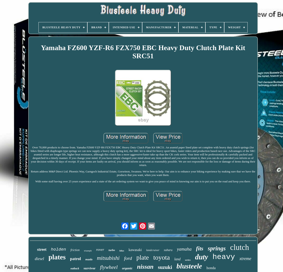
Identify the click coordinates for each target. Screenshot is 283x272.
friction (75, 250)
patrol (75, 258)
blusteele (189, 266)
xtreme (245, 258)
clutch (239, 247)
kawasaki (135, 250)
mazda (88, 259)
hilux (121, 250)
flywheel (109, 267)
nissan (145, 266)
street (42, 249)
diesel (39, 259)
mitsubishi (108, 258)
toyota (161, 257)
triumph (88, 250)
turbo (112, 250)
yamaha (184, 249)
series (188, 260)
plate (142, 257)
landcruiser (152, 250)
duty (201, 257)
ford (128, 258)
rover (100, 249)
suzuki (165, 267)
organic (127, 268)
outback (75, 268)
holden (58, 249)
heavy (223, 257)
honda (211, 268)
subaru (168, 250)
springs (217, 248)
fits (199, 248)
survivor (90, 268)
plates (57, 257)
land (177, 259)
